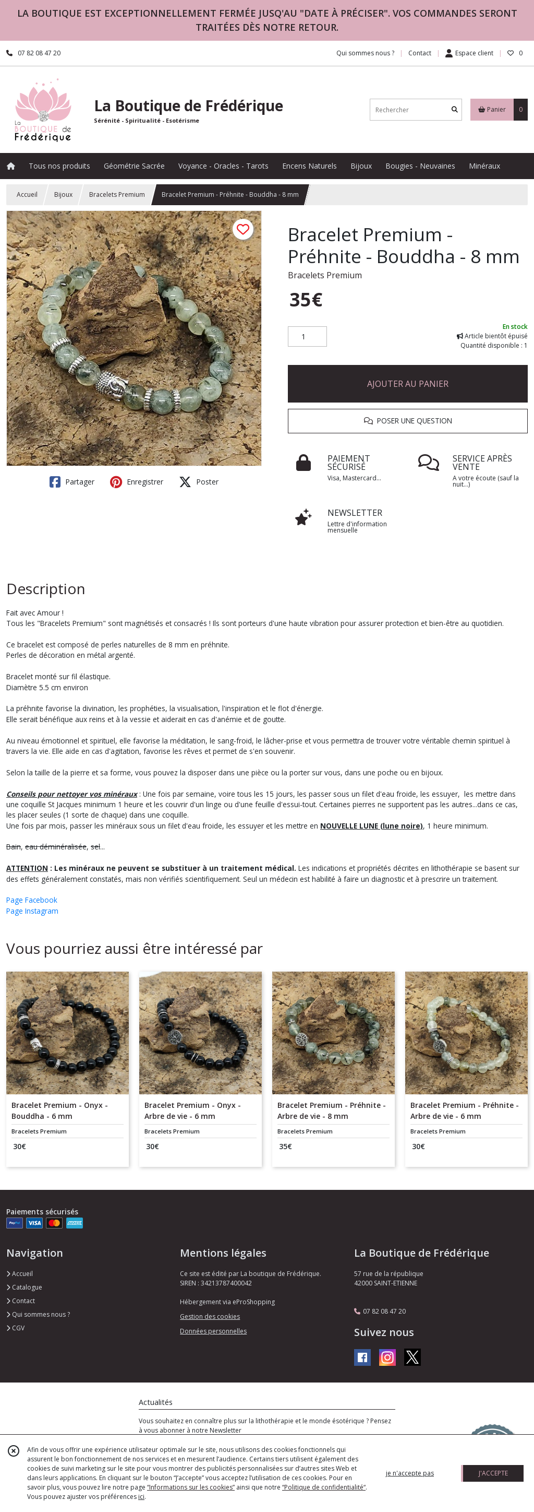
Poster (199, 482)
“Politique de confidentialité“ (324, 1487)
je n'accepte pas (410, 1473)
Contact (419, 53)
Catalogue (24, 1287)
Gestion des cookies (210, 1316)
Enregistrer (136, 482)
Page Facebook (31, 900)
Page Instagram (32, 911)
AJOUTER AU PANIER (407, 383)
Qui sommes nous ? (38, 1314)
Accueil (27, 194)
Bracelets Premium (117, 194)
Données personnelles (213, 1331)
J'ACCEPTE (493, 1473)
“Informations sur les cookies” (191, 1487)
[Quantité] (307, 336)
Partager (72, 482)
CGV (15, 1328)
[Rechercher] (455, 110)
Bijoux (63, 194)
